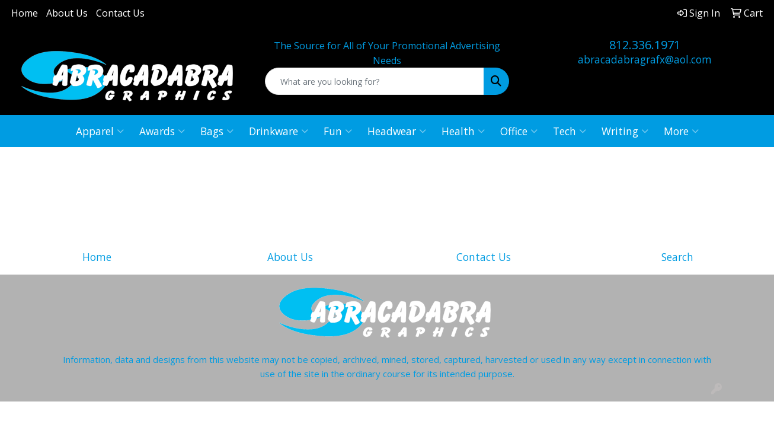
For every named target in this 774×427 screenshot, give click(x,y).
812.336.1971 (644, 45)
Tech (569, 131)
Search (677, 257)
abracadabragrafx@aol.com (645, 59)
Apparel (100, 131)
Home (24, 13)
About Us (67, 13)
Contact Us (120, 13)
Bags (217, 131)
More (681, 131)
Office (519, 131)
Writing (625, 131)
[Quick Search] (374, 81)
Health (463, 131)
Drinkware (278, 131)
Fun (338, 131)
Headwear (396, 131)
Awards (162, 131)
